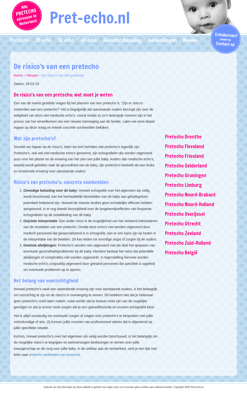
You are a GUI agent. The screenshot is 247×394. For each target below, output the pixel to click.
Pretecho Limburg (183, 185)
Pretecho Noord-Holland (189, 204)
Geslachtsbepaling (122, 40)
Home (18, 75)
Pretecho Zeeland (183, 233)
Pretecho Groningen (185, 175)
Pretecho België (181, 252)
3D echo (66, 40)
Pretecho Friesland (184, 156)
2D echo (43, 40)
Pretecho (19, 40)
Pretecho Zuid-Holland (188, 242)
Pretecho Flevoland (184, 146)
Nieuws (190, 40)
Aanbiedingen (162, 40)
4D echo (89, 40)
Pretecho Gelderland (186, 165)
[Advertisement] (199, 88)
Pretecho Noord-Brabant (190, 194)
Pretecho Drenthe (183, 136)
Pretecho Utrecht (183, 223)
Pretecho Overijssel (185, 214)
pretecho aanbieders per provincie (54, 355)
